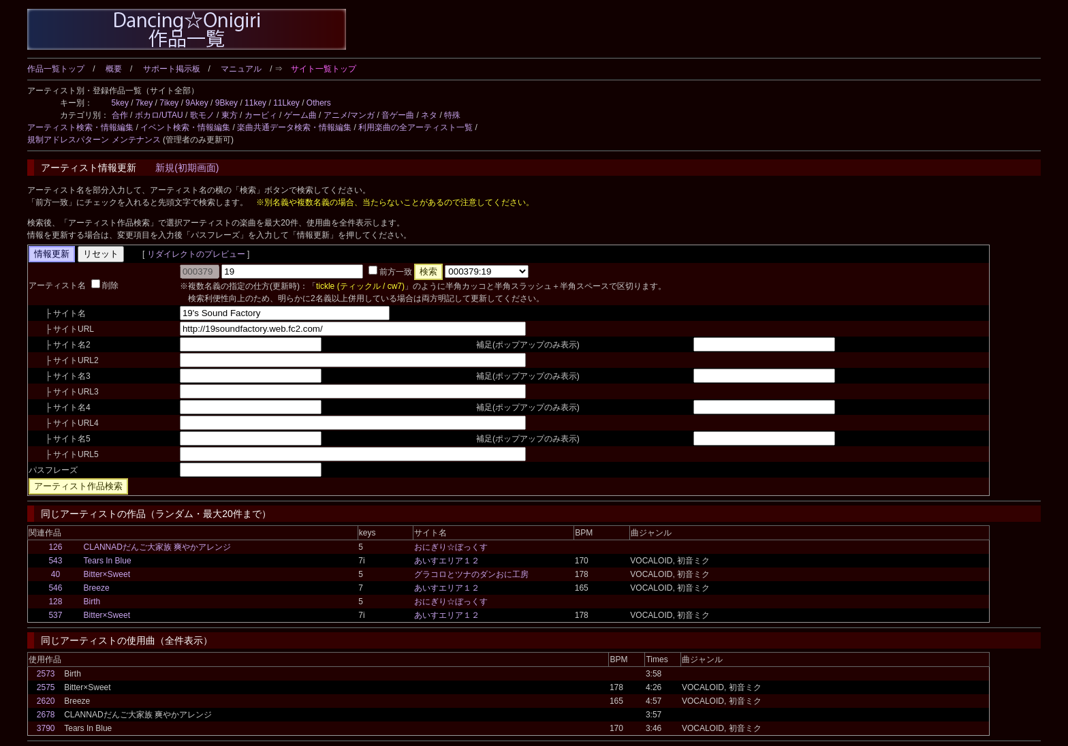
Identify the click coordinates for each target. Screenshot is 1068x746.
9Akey (196, 103)
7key (144, 103)
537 (55, 615)
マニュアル (241, 69)
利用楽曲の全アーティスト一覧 (415, 127)
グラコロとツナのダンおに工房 (471, 574)
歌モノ (202, 115)
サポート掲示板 (171, 69)
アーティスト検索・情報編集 (80, 127)
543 (55, 560)
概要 (114, 69)
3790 (46, 728)
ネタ (429, 115)
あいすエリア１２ (447, 560)
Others (319, 103)
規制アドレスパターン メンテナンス (93, 139)
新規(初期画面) (187, 167)
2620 (46, 701)
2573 (46, 674)
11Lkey (286, 103)
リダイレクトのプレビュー (195, 254)
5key (120, 103)
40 (55, 574)
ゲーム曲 (300, 115)
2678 (46, 714)
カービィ (261, 115)
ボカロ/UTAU (159, 115)
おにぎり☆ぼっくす (451, 547)
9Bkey (226, 103)
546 (55, 588)
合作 (120, 115)
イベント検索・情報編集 (185, 127)
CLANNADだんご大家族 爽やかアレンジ (158, 547)
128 (55, 601)
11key (255, 103)
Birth (92, 601)
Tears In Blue (107, 560)
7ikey (168, 103)
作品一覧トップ (55, 69)
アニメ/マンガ (349, 115)
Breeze (97, 588)
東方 (229, 115)
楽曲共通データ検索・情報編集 (294, 127)
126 (55, 547)
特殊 (452, 115)
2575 (46, 687)
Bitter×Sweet (107, 574)
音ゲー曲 (397, 115)
